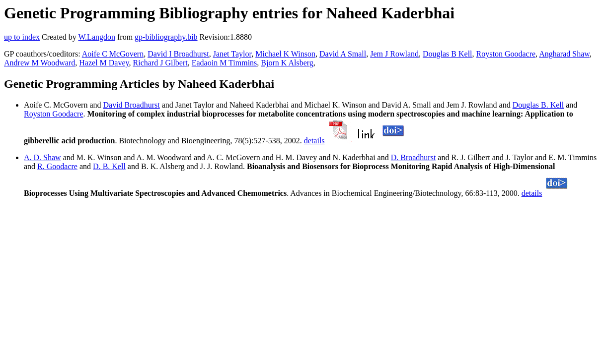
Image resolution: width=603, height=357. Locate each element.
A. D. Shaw (42, 157)
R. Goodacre (57, 166)
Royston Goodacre (506, 54)
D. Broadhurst (413, 157)
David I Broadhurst (178, 54)
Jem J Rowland (394, 54)
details (314, 140)
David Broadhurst (131, 105)
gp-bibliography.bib (166, 37)
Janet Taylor (232, 54)
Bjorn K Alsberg (287, 63)
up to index (22, 37)
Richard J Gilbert (160, 63)
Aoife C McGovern (113, 54)
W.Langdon (96, 37)
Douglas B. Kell (538, 105)
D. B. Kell (109, 166)
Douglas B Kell (447, 54)
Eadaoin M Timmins (224, 63)
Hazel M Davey (104, 63)
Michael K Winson (285, 54)
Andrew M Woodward (39, 63)
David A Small (342, 54)
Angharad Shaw (564, 54)
